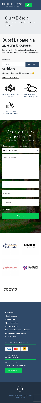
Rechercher (6, 59)
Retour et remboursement (16, 333)
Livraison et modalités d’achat (17, 330)
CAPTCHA (6, 209)
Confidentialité (11, 337)
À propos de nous (12, 326)
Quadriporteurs (11, 316)
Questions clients (12, 323)
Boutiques (9, 312)
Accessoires (10, 319)
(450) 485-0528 (13, 370)
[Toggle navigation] (35, 5)
